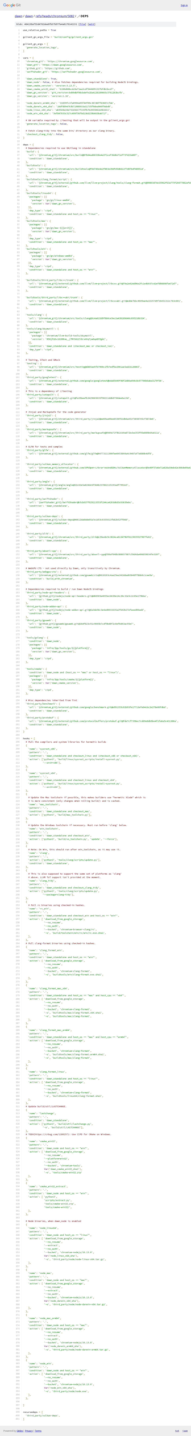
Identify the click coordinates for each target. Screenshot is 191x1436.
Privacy (29, 1430)
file (82, 24)
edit (91, 24)
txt (177, 1430)
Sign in (184, 5)
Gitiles (20, 1430)
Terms (38, 1430)
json (185, 1430)
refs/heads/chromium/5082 (55, 16)
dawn (18, 16)
